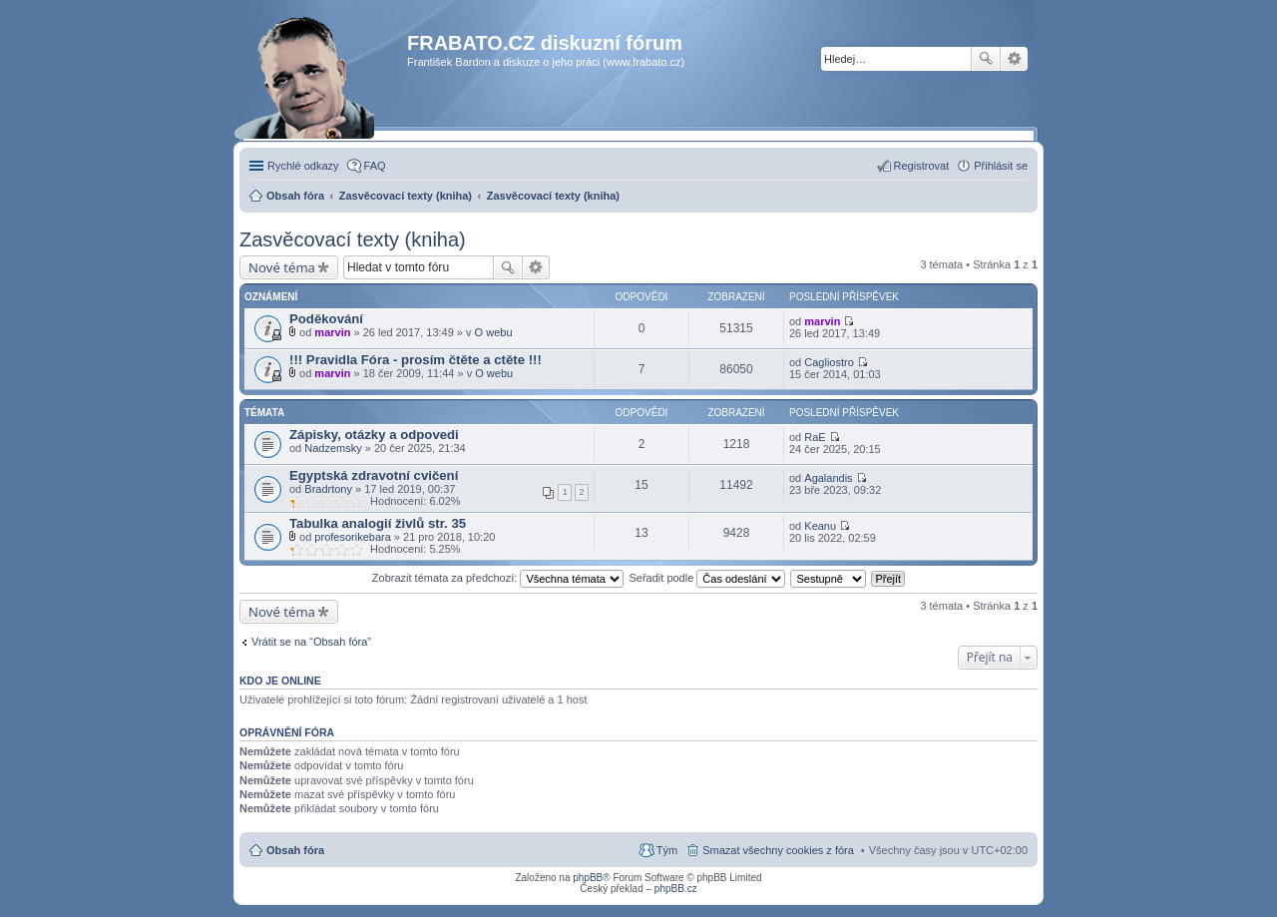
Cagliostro (829, 362)
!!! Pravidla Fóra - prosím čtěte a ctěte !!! (415, 359)
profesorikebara (352, 537)
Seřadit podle (707, 578)
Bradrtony (328, 489)
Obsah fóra (295, 850)
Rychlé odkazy (303, 166)
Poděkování (326, 318)
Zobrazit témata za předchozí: (498, 578)
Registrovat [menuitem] (922, 166)
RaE (814, 437)
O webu (494, 332)
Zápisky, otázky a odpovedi (374, 434)
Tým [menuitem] (666, 850)
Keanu (820, 526)
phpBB (588, 877)
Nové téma (281, 267)
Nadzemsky (332, 448)
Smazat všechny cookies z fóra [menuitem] (778, 850)
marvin (332, 332)
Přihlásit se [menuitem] (1001, 166)
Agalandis (828, 478)
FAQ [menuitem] (375, 166)
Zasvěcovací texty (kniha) (352, 239)
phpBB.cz (675, 888)
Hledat (986, 59)
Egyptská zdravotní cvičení (373, 475)
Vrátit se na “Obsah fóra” (311, 642)
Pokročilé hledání (1014, 59)
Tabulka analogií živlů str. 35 (377, 523)
